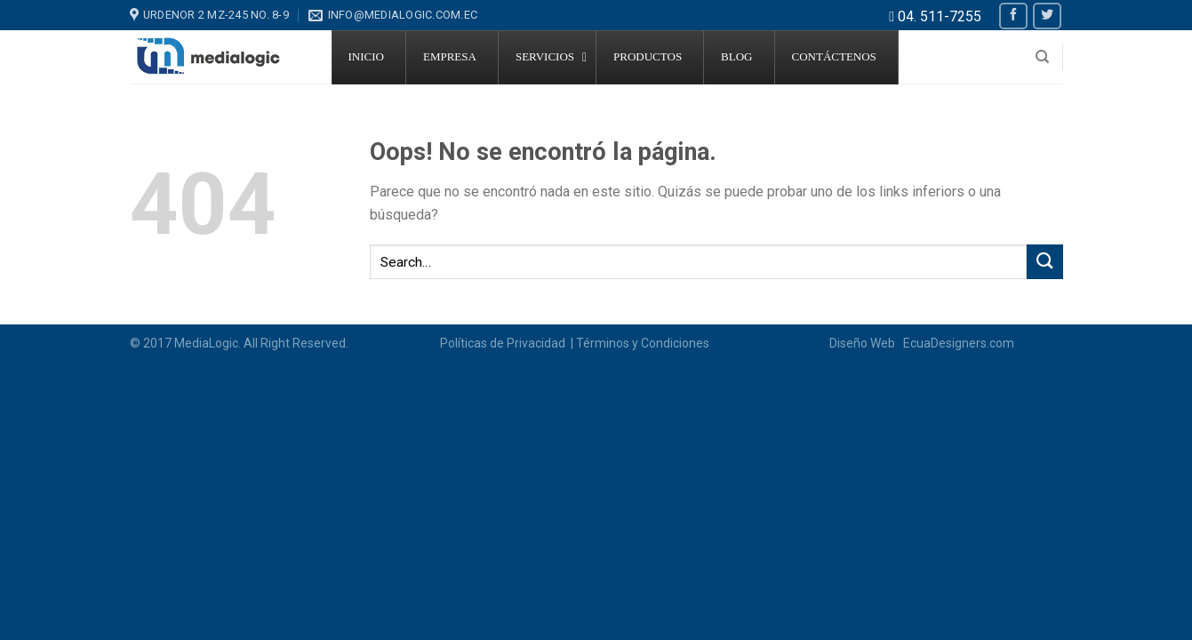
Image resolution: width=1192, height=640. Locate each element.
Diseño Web (864, 343)
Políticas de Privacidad (504, 343)
